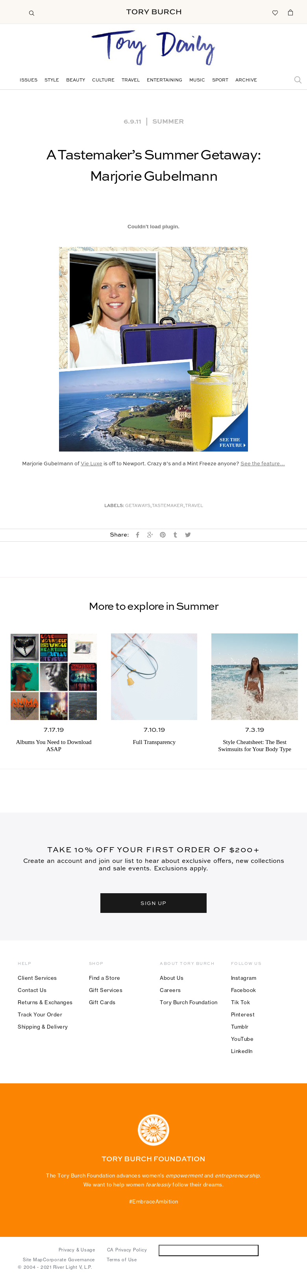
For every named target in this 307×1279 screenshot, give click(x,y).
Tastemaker (167, 506)
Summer (168, 121)
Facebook (243, 990)
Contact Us (32, 990)
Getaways (137, 506)
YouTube (242, 1039)
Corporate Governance (69, 1259)
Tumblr (240, 1027)
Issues (28, 80)
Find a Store (104, 978)
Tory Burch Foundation (189, 1002)
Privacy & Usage (77, 1250)
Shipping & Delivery (43, 1027)
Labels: (114, 506)
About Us (171, 978)
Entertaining (164, 80)
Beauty (75, 80)
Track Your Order (40, 1014)
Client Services (37, 978)
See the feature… (262, 463)
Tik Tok (240, 1002)
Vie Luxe (91, 463)
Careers (170, 990)
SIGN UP (153, 903)
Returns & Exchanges (45, 1002)
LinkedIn (242, 1051)
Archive (246, 80)
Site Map (33, 1259)
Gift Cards (102, 1002)
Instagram (244, 978)
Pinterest (243, 1014)
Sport (220, 80)
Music (197, 80)
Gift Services (106, 990)
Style (51, 80)
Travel (131, 80)
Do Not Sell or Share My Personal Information (208, 1250)
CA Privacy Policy (127, 1250)
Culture (103, 80)
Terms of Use (122, 1259)
